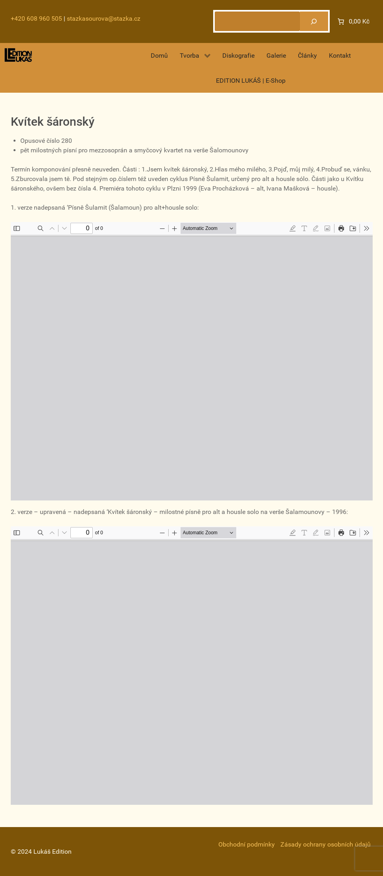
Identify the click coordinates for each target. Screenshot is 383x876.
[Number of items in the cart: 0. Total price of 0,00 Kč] (353, 21)
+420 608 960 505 (36, 18)
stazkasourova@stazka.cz (103, 18)
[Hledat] (314, 21)
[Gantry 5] (18, 55)
